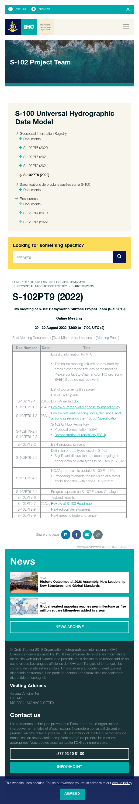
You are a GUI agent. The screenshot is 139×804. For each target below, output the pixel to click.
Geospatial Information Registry (41, 133)
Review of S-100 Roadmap (71, 503)
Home (16, 282)
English (21, 9)
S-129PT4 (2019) (34, 213)
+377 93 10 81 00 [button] (69, 754)
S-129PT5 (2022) (34, 222)
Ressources (26, 198)
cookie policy (122, 783)
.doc (76, 401)
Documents (30, 139)
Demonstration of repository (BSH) (80, 435)
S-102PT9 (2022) (34, 175)
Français (44, 9)
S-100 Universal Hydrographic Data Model (56, 282)
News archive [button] (70, 627)
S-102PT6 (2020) (34, 148)
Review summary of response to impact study (85, 407)
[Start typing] (63, 257)
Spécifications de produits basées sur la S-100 (52, 184)
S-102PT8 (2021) (34, 166)
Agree (72, 794)
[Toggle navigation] (126, 27)
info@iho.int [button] (69, 767)
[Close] (128, 9)
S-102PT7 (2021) (34, 157)
